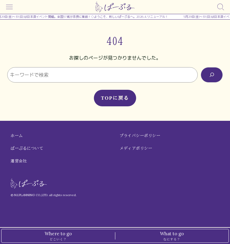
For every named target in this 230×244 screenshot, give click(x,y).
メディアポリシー (136, 148)
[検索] (220, 7)
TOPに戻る (115, 98)
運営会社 (19, 161)
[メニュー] (9, 7)
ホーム (17, 136)
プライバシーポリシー (140, 136)
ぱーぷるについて (27, 148)
